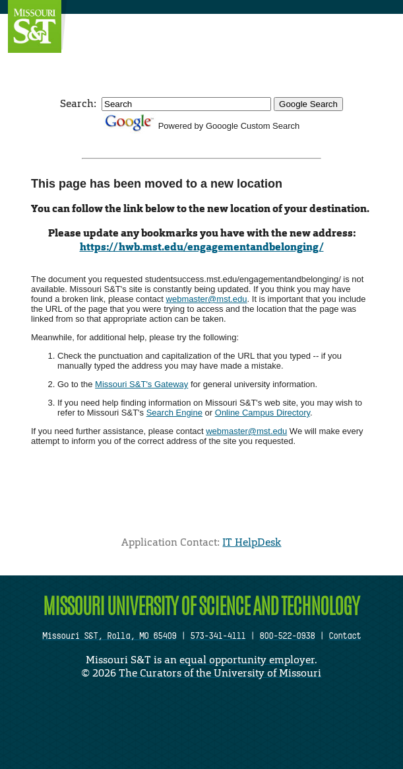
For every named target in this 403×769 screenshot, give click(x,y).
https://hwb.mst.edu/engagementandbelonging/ (202, 247)
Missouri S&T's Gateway (141, 384)
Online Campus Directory (262, 413)
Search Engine (174, 413)
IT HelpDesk (251, 542)
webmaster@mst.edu (206, 299)
